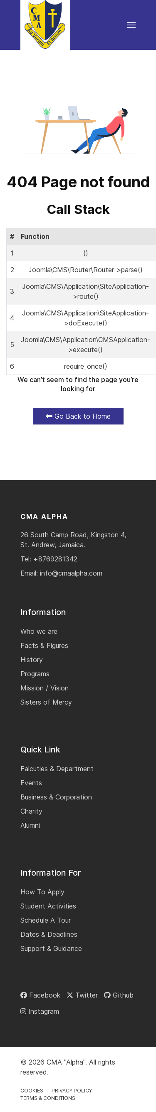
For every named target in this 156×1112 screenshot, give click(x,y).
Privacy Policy (72, 1090)
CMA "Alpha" (66, 1062)
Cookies (31, 1090)
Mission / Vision (44, 688)
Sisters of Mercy (46, 702)
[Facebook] (40, 995)
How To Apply (42, 892)
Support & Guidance (51, 948)
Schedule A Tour (45, 920)
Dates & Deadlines (48, 934)
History (31, 659)
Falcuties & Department (57, 768)
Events (31, 783)
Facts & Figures (44, 645)
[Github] (119, 995)
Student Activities (48, 906)
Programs (35, 674)
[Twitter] (82, 995)
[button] (131, 25)
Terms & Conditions (47, 1098)
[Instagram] (39, 1011)
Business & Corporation (56, 797)
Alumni (30, 825)
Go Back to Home (78, 416)
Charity (31, 811)
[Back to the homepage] (45, 25)
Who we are (38, 631)
